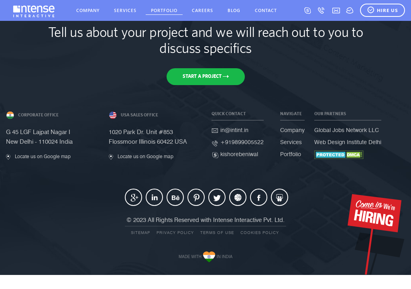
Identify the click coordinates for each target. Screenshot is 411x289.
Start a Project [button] (206, 76)
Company (292, 130)
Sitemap (140, 232)
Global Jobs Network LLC (346, 130)
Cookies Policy (259, 232)
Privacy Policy (175, 232)
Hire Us (382, 10)
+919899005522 (242, 142)
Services (291, 142)
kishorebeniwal (239, 154)
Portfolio (290, 154)
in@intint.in (234, 130)
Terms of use (217, 232)
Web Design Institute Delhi (347, 142)
